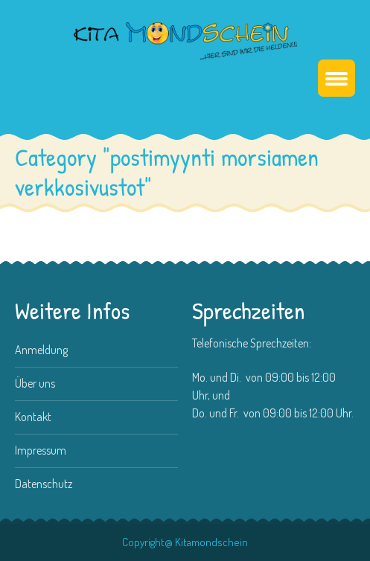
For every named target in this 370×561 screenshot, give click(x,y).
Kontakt (33, 416)
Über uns (35, 383)
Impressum (40, 450)
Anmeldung (41, 349)
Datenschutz (43, 483)
